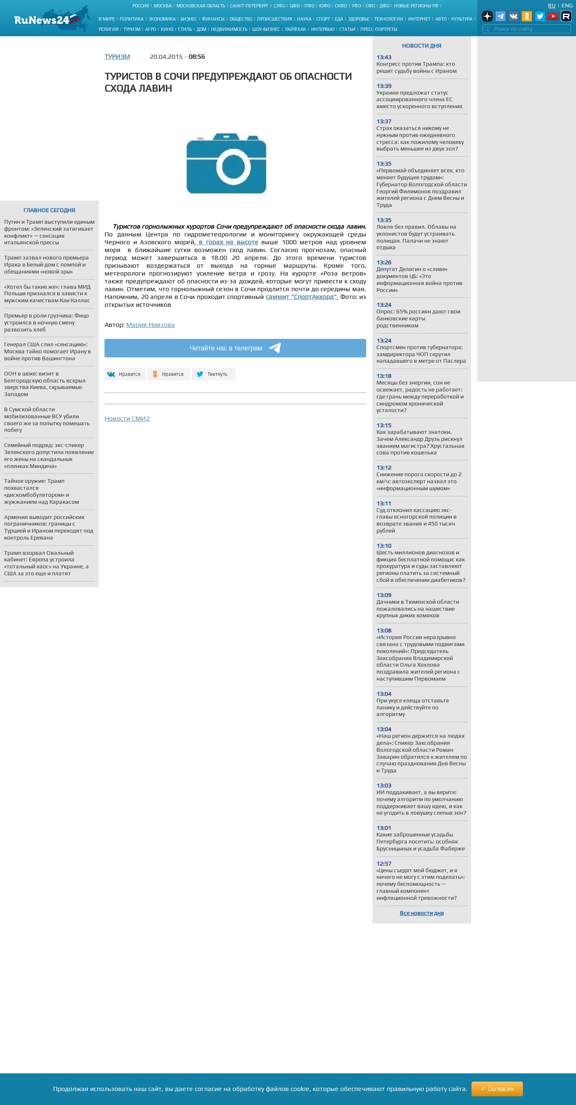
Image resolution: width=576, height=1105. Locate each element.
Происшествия (274, 18)
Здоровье (358, 18)
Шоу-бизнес (266, 29)
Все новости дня (422, 913)
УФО (356, 5)
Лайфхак (295, 29)
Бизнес (189, 18)
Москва (163, 5)
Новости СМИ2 (127, 418)
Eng (567, 5)
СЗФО (279, 5)
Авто (440, 18)
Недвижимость (229, 29)
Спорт (323, 18)
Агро (150, 29)
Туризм (131, 29)
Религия (108, 29)
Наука (304, 18)
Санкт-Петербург (249, 5)
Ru (551, 5)
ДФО (384, 5)
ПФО (309, 5)
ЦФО (295, 5)
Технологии (388, 18)
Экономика (162, 18)
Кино (167, 29)
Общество (241, 18)
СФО (370, 5)
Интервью (322, 29)
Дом (201, 29)
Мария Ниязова (150, 325)
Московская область (201, 5)
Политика (132, 18)
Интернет (419, 18)
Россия (140, 5)
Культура (461, 18)
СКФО (341, 5)
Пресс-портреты (378, 29)
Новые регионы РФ (416, 5)
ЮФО (324, 5)
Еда (339, 18)
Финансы (213, 18)
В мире (107, 18)
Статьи (347, 29)
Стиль (185, 29)
